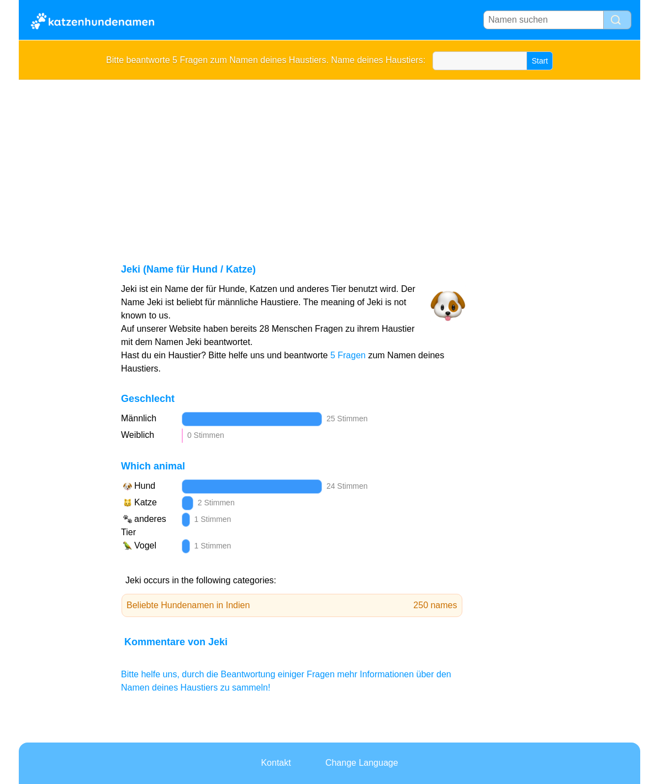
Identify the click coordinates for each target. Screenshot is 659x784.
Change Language (361, 762)
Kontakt (276, 762)
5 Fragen (348, 355)
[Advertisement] (329, 162)
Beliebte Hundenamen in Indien (291, 605)
